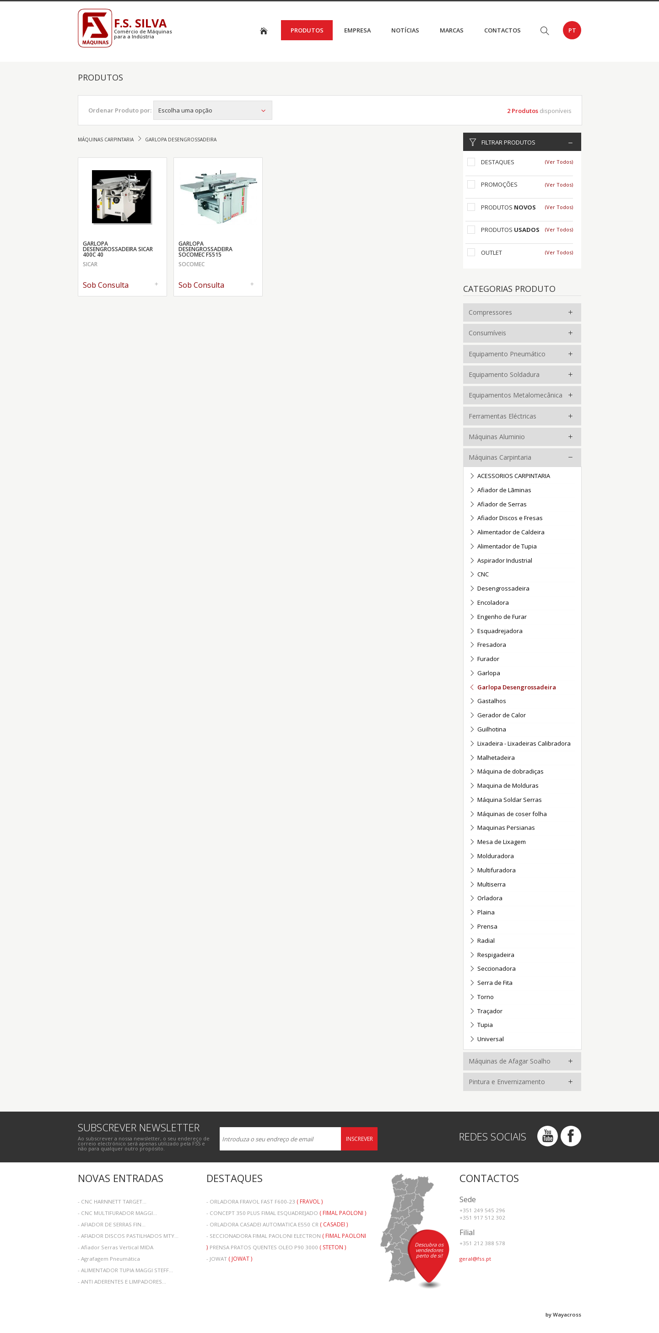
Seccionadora (492, 969)
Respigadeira (491, 955)
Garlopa (484, 673)
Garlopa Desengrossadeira (512, 687)
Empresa (357, 30)
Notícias (405, 30)
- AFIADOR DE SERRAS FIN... (112, 1224)
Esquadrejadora (496, 631)
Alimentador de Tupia (503, 546)
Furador (484, 659)
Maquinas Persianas (502, 828)
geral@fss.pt (475, 1258)
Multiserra (487, 885)
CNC (479, 574)
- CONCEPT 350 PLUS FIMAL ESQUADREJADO (286, 1213)
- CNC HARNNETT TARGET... (112, 1201)
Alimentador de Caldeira (507, 532)
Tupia (481, 1025)
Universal (486, 1039)
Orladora (485, 898)
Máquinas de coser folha (508, 814)
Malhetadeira (492, 758)
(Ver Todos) (559, 161)
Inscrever (359, 1139)
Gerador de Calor (497, 715)
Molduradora (491, 856)
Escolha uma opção (212, 110)
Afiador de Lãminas (500, 490)
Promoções (499, 184)
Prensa (483, 927)
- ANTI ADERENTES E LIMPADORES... (122, 1281)
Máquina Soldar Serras (505, 800)
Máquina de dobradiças (506, 772)
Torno (481, 997)
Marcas (452, 30)
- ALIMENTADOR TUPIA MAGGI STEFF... (125, 1270)
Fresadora (487, 645)
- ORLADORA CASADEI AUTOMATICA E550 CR (277, 1224)
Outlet (491, 252)
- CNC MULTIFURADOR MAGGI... (117, 1212)
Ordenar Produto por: (119, 110)
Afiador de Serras (498, 504)
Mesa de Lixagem (497, 842)
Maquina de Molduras (504, 786)
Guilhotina (487, 729)
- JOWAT (229, 1259)
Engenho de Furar (498, 617)
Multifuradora (492, 870)
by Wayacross (563, 1314)
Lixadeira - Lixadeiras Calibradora (520, 744)
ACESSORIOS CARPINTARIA (509, 476)
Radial (482, 941)
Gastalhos (487, 701)
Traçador (485, 1011)
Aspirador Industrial (500, 561)
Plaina (482, 912)
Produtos (307, 30)
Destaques (497, 162)
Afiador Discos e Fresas (506, 518)
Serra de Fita (491, 983)
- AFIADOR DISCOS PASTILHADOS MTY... (128, 1235)
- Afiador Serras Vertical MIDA (115, 1247)
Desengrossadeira (499, 589)
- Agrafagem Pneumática (109, 1258)
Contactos (502, 30)
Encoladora (489, 603)
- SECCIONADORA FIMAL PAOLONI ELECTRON (286, 1237)
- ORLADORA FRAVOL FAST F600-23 (264, 1201)
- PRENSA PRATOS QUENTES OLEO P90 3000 (276, 1247)
